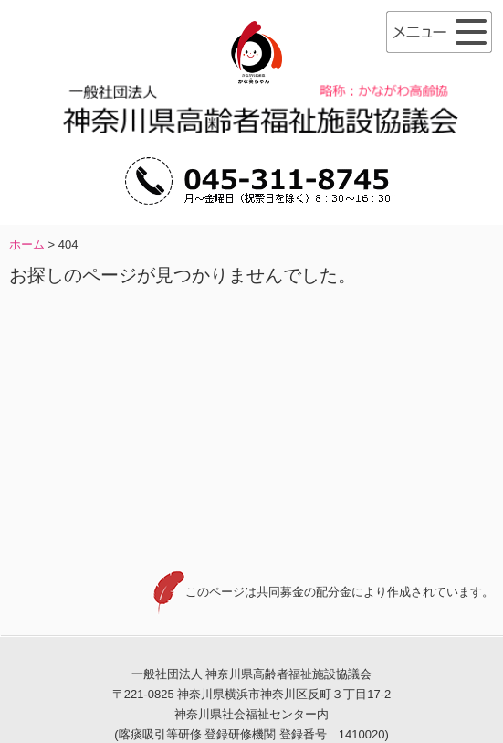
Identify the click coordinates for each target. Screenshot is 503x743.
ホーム (27, 244)
